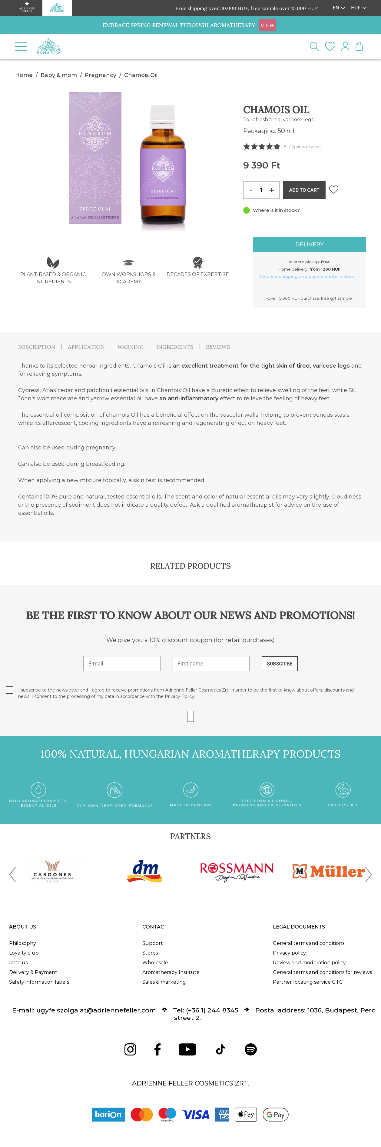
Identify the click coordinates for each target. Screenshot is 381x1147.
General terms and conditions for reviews (322, 972)
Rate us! (18, 962)
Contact (154, 927)
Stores (150, 953)
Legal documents (299, 927)
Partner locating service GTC (308, 982)
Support (152, 943)
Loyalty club (24, 953)
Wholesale (155, 962)
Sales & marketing (164, 982)
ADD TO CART (304, 190)
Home (24, 75)
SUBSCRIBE (279, 664)
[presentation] (12, 876)
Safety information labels (39, 982)
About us (22, 927)
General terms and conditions (308, 943)
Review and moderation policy (309, 962)
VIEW (267, 25)
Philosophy (22, 943)
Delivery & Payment (33, 972)
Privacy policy (289, 953)
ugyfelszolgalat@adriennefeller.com (96, 1010)
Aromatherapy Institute (171, 972)
